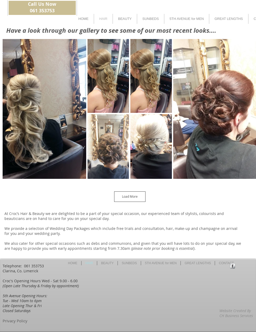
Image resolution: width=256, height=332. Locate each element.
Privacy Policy (15, 320)
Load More (130, 196)
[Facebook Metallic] (232, 266)
